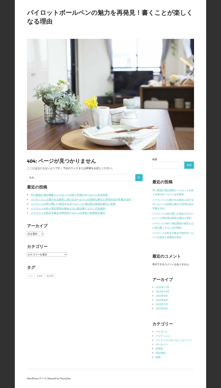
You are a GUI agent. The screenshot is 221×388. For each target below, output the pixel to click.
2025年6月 (162, 308)
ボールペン (162, 344)
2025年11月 (162, 287)
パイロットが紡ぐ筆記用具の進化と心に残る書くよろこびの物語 (68, 208)
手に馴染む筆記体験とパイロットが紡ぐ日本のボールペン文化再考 (69, 195)
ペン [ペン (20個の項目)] (31, 275)
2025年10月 (162, 291)
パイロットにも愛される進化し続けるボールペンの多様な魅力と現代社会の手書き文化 (81, 199)
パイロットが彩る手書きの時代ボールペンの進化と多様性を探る (68, 213)
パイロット (162, 331)
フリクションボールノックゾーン (174, 340)
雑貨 (158, 357)
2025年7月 (162, 304)
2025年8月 (162, 300)
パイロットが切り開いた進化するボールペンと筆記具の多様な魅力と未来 (73, 204)
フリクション (163, 336)
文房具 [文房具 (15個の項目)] (39, 275)
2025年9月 (162, 296)
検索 (154, 159)
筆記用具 (160, 353)
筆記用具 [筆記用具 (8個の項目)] (50, 275)
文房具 (159, 348)
